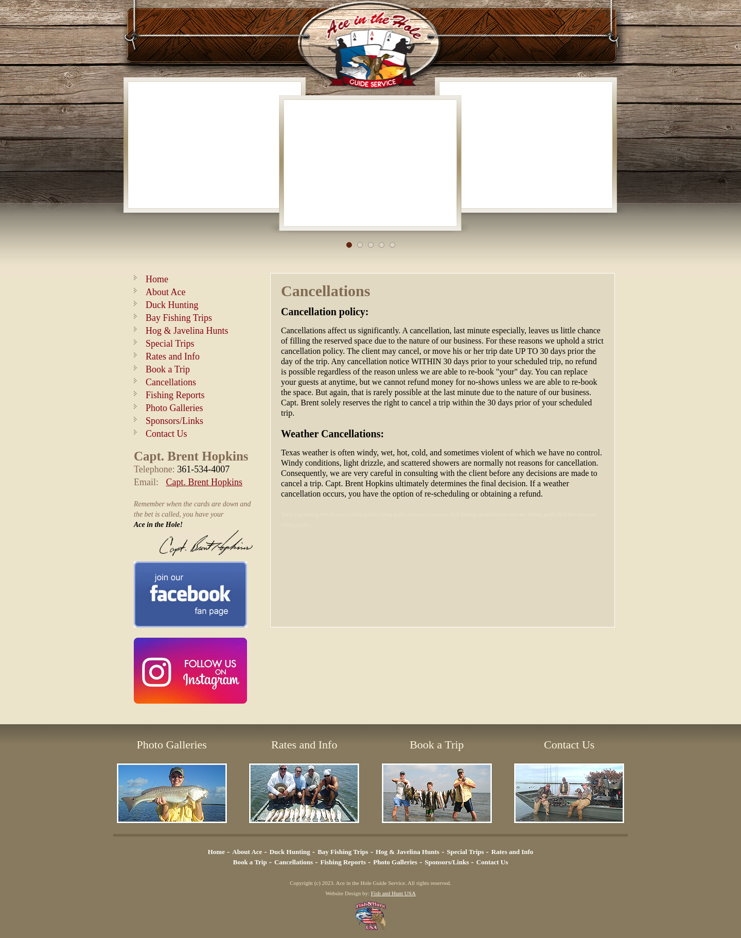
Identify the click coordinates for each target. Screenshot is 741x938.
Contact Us (166, 434)
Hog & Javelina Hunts (187, 331)
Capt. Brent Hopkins (204, 482)
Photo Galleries (174, 408)
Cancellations (171, 382)
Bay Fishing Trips (179, 318)
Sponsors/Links (174, 421)
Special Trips (170, 343)
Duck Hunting (172, 305)
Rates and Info (173, 356)
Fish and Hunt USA (393, 893)
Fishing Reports (175, 395)
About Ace (165, 292)
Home (157, 279)
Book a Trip (168, 369)
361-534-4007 (203, 469)
